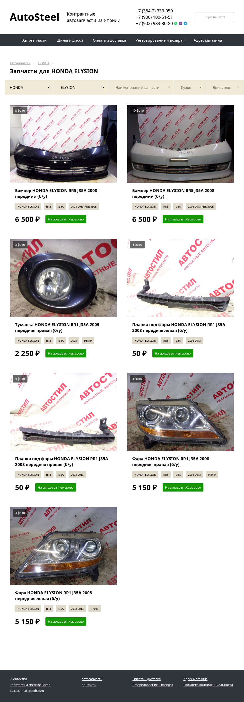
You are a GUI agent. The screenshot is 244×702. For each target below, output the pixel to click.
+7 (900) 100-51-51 (154, 17)
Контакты (89, 685)
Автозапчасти (20, 63)
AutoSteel (31, 17)
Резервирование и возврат (152, 685)
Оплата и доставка (146, 679)
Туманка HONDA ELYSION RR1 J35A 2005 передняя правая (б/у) (57, 327)
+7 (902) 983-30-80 (154, 23)
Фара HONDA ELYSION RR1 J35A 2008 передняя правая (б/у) (170, 461)
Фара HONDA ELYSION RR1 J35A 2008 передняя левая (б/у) (53, 595)
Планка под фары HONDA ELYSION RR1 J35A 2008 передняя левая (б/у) (178, 327)
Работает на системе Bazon (30, 685)
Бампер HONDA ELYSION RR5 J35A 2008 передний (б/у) (56, 193)
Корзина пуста (215, 17)
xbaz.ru (38, 690)
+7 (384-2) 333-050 (154, 11)
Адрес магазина (195, 679)
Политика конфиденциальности (208, 685)
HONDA (43, 63)
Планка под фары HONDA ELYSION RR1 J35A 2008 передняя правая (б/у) (61, 461)
